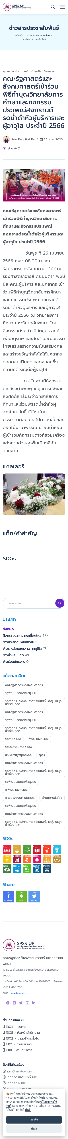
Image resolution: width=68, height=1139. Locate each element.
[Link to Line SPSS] (14, 1003)
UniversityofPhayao (18, 755)
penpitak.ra (26, 139)
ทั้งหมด (8, 629)
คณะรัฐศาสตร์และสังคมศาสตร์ (24, 685)
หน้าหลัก (19, 35)
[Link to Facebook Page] (8, 1003)
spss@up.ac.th (19, 993)
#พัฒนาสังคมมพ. (16, 790)
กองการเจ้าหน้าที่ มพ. (20, 1077)
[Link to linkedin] (33, 1003)
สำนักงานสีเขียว (52, 798)
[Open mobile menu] (62, 6)
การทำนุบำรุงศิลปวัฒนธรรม (38, 71)
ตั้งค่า (28, 1109)
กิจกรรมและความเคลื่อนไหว (25, 635)
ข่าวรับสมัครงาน (16, 661)
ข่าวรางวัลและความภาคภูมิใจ (24, 648)
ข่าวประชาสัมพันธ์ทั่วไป (21, 642)
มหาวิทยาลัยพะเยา (17, 1071)
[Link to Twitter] (21, 1003)
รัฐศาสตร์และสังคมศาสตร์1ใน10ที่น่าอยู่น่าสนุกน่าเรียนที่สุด (33, 702)
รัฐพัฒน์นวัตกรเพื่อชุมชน (20, 693)
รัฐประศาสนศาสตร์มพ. (18, 747)
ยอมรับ (34, 1119)
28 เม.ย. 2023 (53, 139)
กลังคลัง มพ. (14, 1083)
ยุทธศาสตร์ (10, 71)
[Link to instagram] (27, 1003)
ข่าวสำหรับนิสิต (16, 655)
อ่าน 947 (14, 148)
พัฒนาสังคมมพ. (38, 739)
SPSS (42, 755)
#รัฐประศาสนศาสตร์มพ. (20, 798)
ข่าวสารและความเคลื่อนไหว (40, 35)
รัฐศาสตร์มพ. (13, 739)
